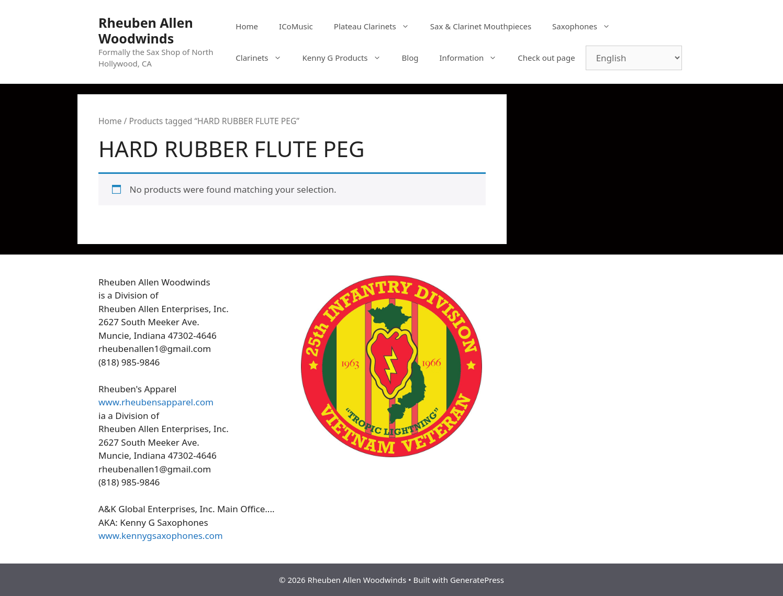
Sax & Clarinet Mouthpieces (480, 26)
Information (473, 57)
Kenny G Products (347, 57)
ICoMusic (296, 26)
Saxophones (586, 26)
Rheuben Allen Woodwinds (145, 30)
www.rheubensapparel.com (156, 402)
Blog (410, 57)
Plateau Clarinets (377, 26)
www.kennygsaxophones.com (160, 535)
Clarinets (264, 57)
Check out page (546, 57)
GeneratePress (477, 580)
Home (247, 26)
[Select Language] (634, 58)
